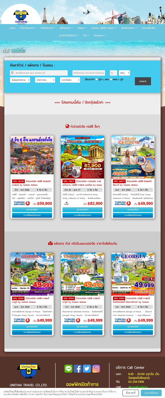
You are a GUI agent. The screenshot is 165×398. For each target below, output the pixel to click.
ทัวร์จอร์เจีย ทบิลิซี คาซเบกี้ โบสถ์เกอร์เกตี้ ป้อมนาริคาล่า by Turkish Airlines (131, 302)
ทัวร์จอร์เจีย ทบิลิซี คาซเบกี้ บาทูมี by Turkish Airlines (30, 300)
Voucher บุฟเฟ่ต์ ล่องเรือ (102, 28)
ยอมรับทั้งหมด (151, 393)
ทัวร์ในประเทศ (47, 28)
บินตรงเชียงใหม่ (148, 28)
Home (12, 28)
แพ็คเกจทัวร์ (65, 28)
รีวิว (85, 35)
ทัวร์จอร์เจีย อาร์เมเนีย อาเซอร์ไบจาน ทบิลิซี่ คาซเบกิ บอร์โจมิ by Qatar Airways (82, 184)
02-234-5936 (136, 381)
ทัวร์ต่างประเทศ (26, 28)
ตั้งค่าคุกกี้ (130, 393)
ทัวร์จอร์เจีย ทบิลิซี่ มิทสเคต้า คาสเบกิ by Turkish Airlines (31, 183)
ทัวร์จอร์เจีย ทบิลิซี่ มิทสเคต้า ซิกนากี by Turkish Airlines (132, 183)
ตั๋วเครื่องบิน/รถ (128, 28)
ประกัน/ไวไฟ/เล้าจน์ (67, 35)
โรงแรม (81, 28)
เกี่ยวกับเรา (99, 35)
